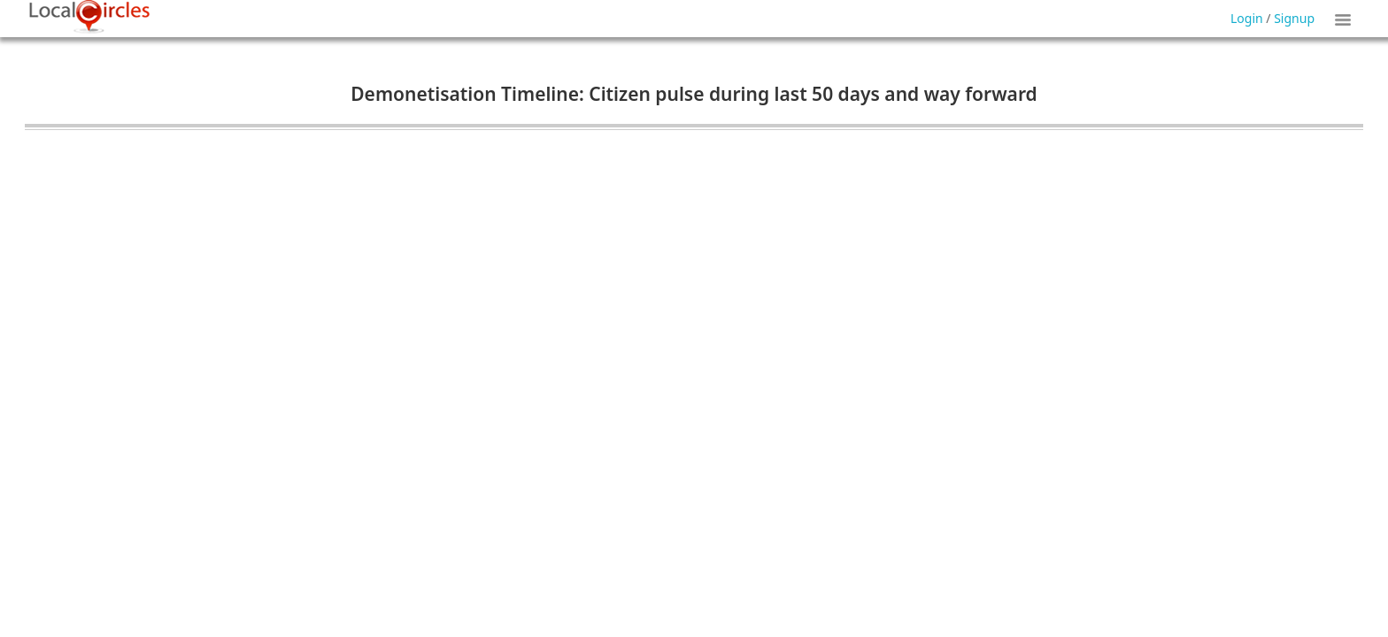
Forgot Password (739, 42)
